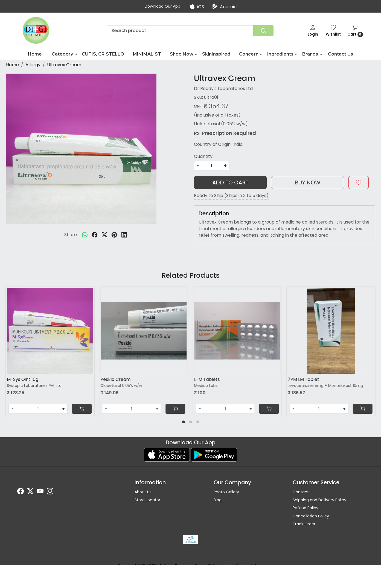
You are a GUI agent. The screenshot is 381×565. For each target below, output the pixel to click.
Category (64, 54)
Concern (250, 54)
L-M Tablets (207, 379)
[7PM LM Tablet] (331, 331)
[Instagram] (50, 492)
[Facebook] (20, 492)
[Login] (312, 30)
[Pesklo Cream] (143, 331)
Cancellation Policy (311, 516)
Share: (71, 234)
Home (35, 54)
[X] (30, 492)
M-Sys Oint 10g (22, 379)
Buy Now (308, 182)
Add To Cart (230, 182)
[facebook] (95, 234)
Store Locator (147, 500)
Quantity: (203, 156)
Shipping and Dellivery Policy (319, 500)
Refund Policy (305, 508)
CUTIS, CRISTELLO (103, 54)
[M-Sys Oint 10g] (50, 331)
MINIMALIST (147, 54)
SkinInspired (216, 54)
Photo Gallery (226, 492)
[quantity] (211, 165)
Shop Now (183, 54)
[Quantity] (38, 409)
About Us (143, 492)
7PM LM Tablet (303, 379)
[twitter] (104, 234)
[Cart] (82, 409)
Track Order (304, 524)
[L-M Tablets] (237, 331)
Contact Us (340, 54)
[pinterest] (114, 234)
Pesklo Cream (115, 379)
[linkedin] (124, 234)
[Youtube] (40, 492)
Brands (312, 54)
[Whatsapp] (85, 234)
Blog (218, 500)
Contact (301, 492)
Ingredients (282, 54)
